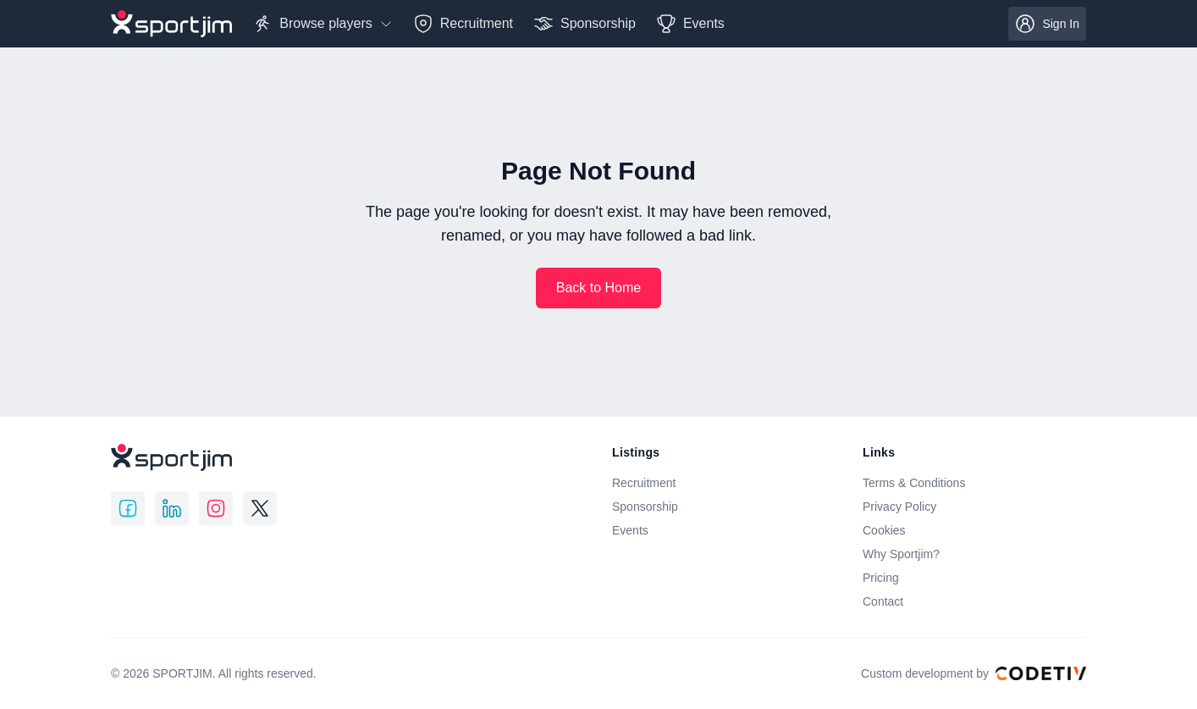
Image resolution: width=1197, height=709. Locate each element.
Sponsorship (645, 506)
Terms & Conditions (914, 483)
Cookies (884, 530)
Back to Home (598, 287)
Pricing (881, 577)
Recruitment (644, 483)
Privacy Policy (899, 506)
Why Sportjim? (901, 554)
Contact (883, 601)
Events (630, 530)
